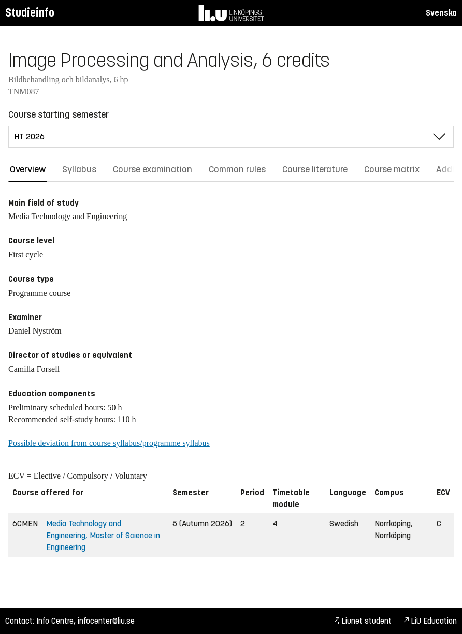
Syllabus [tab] (79, 169)
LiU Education (429, 621)
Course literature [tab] (315, 169)
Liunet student (362, 621)
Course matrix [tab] (392, 169)
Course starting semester (58, 114)
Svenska (441, 13)
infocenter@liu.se (106, 621)
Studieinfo (29, 13)
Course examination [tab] (152, 169)
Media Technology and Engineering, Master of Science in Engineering (103, 535)
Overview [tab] (28, 169)
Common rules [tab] (237, 169)
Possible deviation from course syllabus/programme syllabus (109, 443)
